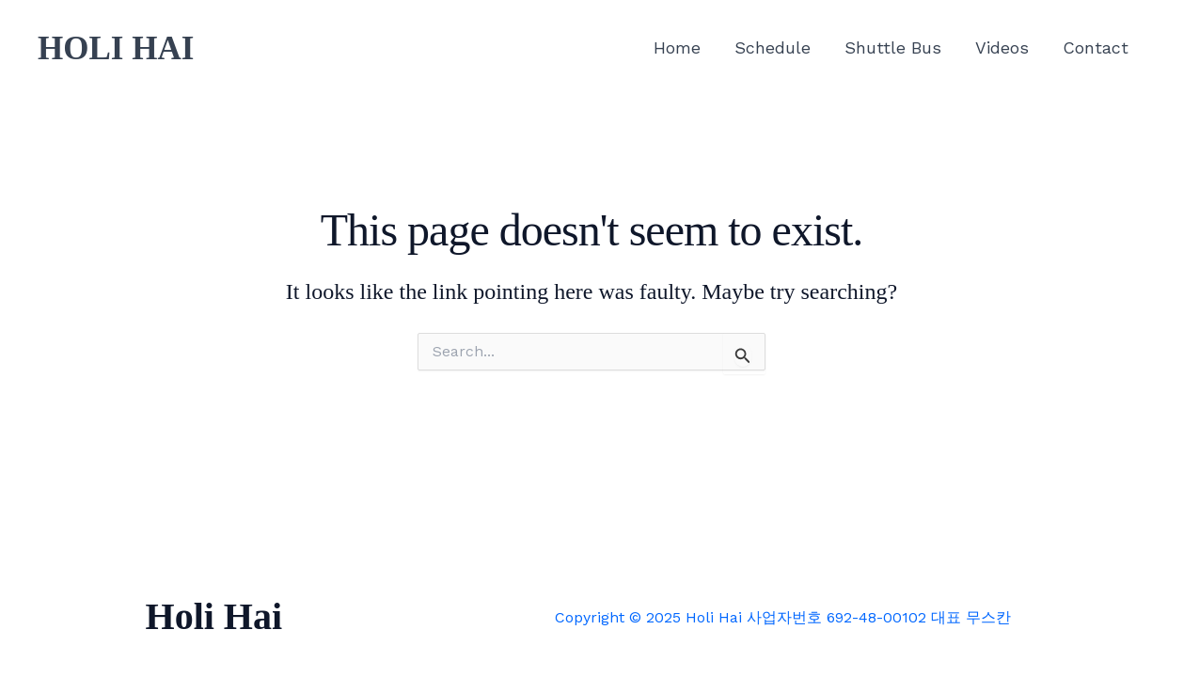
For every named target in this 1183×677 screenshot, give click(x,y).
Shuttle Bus (892, 47)
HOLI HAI (116, 48)
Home (677, 47)
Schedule (772, 47)
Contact (1095, 47)
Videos (1002, 47)
